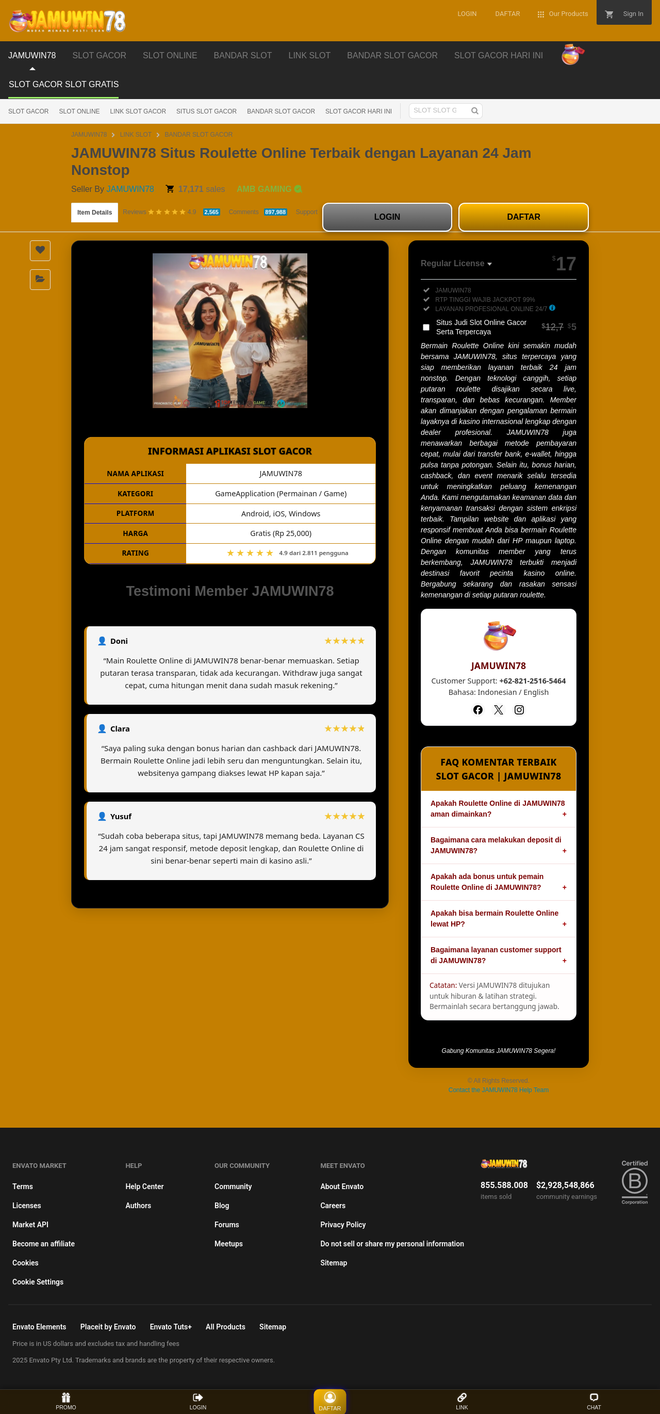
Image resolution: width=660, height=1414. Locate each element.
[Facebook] (478, 710)
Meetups (228, 1244)
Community (233, 1186)
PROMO (66, 1401)
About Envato (342, 1186)
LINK (462, 1401)
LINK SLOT (136, 134)
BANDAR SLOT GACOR (281, 111)
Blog (221, 1205)
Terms (22, 1186)
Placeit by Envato (108, 1327)
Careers (332, 1205)
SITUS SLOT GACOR (206, 111)
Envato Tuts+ (171, 1327)
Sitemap (333, 1263)
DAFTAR (523, 217)
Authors (138, 1205)
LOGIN (387, 217)
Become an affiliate (43, 1244)
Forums (226, 1225)
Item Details (94, 212)
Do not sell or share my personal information (392, 1244)
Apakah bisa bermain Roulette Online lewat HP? (494, 918)
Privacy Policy (343, 1225)
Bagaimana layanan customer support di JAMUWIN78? (496, 955)
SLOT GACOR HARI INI (358, 111)
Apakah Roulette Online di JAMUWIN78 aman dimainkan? (498, 808)
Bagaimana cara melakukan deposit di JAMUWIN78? (496, 845)
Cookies (25, 1263)
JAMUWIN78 (89, 134)
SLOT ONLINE (79, 111)
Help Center (144, 1186)
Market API (30, 1225)
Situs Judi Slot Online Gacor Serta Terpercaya (506, 327)
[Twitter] (498, 710)
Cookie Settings (37, 1282)
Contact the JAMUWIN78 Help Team (499, 1090)
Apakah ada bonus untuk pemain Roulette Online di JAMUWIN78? (487, 881)
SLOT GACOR (28, 111)
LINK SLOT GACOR (138, 111)
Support (307, 212)
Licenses (26, 1205)
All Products (225, 1327)
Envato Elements (39, 1327)
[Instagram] (519, 710)
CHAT (594, 1401)
